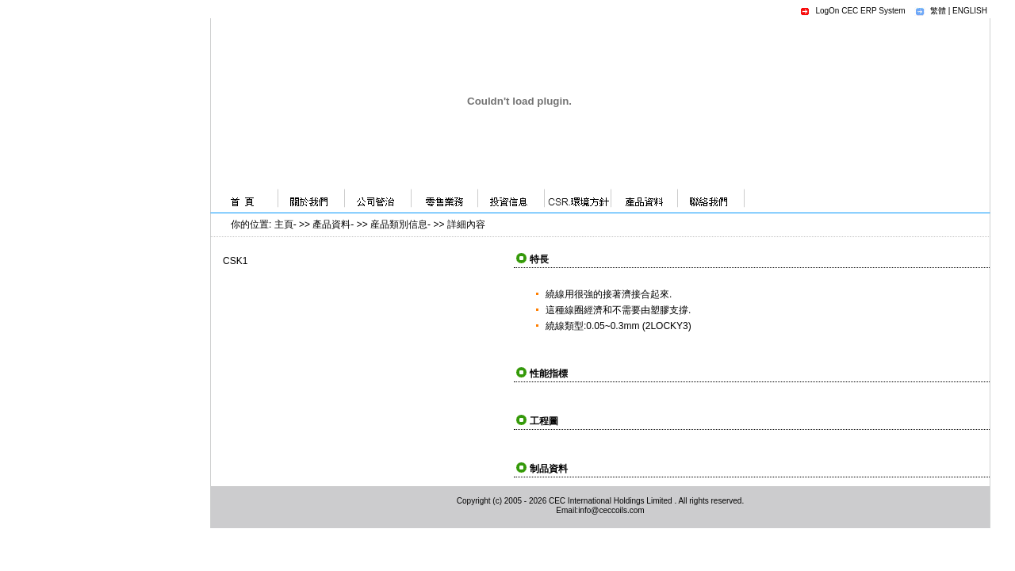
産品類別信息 (398, 224)
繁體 (938, 10)
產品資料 (331, 224)
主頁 (283, 224)
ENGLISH (969, 10)
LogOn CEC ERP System (860, 10)
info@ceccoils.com (611, 510)
